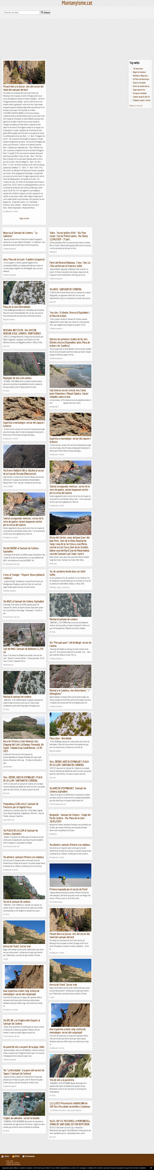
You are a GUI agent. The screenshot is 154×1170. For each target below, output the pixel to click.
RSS (15, 1156)
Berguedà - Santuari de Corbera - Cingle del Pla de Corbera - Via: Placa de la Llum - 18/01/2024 (70, 818)
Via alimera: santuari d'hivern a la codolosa (70, 844)
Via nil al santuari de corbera (16, 901)
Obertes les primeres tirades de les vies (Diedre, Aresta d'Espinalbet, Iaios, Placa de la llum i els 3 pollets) (70, 342)
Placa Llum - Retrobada (60, 738)
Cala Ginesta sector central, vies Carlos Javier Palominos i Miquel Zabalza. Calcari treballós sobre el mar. (69, 393)
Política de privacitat (13, 1165)
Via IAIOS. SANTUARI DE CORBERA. (66, 289)
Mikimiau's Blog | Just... (141, 75)
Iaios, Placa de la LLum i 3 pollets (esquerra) (24, 259)
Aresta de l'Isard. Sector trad (17, 946)
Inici (6, 1156)
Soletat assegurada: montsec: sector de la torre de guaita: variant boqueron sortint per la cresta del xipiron (70, 489)
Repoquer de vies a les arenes (17, 378)
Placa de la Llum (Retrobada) (16, 306)
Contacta (28, 1156)
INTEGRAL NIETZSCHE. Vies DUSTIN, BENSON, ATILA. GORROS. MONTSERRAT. (22, 331)
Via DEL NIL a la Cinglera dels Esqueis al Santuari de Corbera (21, 1022)
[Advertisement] (77, 39)
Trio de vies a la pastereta (62, 1079)
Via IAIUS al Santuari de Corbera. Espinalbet (23, 601)
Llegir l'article (24, 218)
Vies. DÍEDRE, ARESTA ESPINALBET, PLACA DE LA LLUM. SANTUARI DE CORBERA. (69, 763)
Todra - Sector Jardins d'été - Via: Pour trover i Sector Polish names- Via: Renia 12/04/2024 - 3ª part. (69, 236)
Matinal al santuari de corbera (64, 619)
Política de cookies (12, 1163)
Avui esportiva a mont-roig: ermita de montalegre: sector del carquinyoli (21, 992)
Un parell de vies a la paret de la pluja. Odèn (23, 1046)
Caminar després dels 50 (141, 97)
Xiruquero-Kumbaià (140, 93)
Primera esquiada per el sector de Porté (68, 889)
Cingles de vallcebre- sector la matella (21, 1118)
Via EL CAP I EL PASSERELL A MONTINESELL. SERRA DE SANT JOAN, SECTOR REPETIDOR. (70, 1122)
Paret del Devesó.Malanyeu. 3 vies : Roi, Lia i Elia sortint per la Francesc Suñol (70, 264)
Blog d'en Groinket (139, 72)
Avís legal (9, 1161)
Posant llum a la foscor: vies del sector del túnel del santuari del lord (23, 88)
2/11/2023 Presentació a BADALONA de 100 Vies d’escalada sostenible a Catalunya (70, 1105)
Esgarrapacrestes (139, 90)
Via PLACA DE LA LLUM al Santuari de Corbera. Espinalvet (20, 832)
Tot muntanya (138, 68)
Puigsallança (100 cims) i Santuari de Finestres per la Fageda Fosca (20, 805)
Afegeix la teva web (135, 105)
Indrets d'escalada (139, 82)
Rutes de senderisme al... (141, 86)
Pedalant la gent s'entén (141, 100)
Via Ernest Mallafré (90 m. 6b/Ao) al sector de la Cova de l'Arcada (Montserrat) (23, 472)
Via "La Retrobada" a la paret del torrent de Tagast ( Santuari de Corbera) (23, 1072)
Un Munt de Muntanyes (141, 79)
